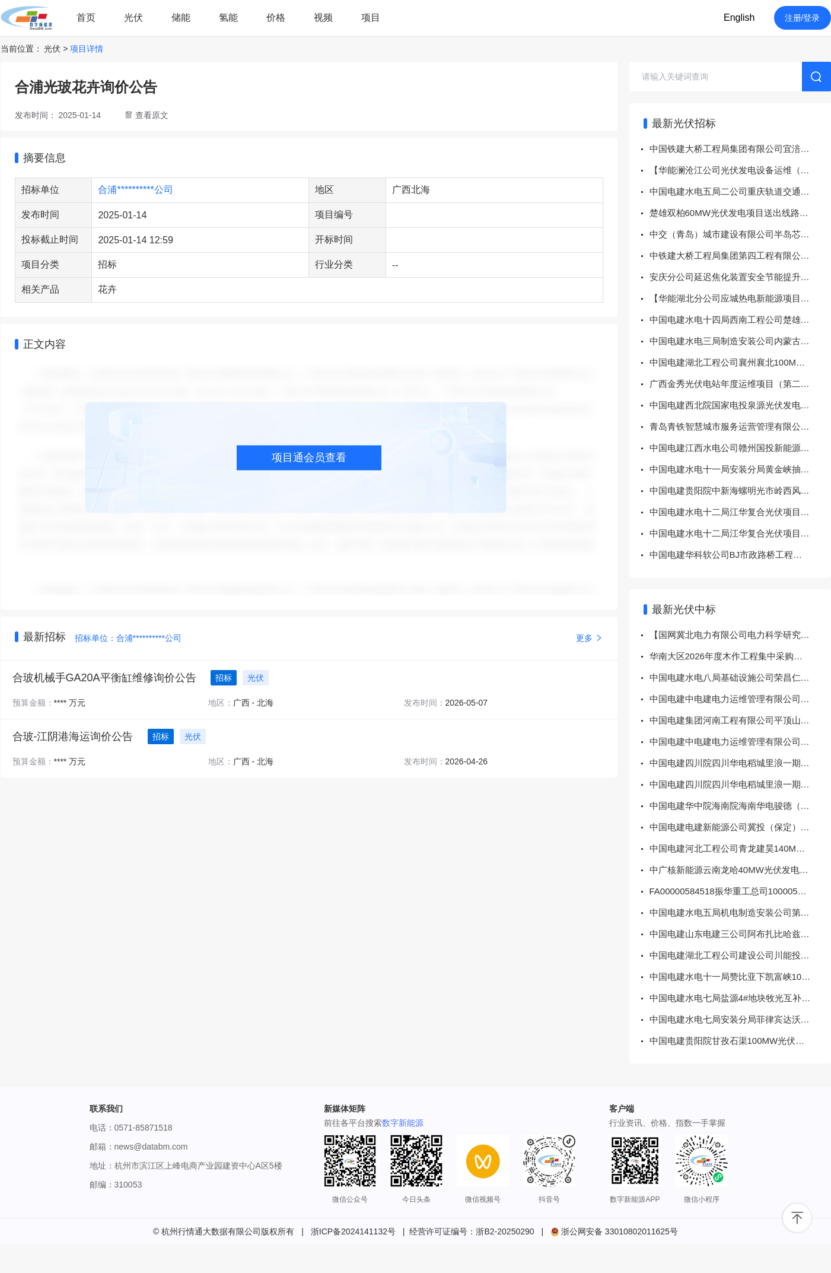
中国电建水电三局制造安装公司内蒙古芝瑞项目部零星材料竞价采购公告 (740, 341)
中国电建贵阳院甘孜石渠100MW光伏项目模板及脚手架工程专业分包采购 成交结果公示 (740, 1041)
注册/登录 (802, 18)
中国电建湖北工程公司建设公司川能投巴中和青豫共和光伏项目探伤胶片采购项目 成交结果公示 (740, 955)
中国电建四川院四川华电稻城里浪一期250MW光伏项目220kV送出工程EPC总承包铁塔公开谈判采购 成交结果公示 (740, 763)
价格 (275, 17)
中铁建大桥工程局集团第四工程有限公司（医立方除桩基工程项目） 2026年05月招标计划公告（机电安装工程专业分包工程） (740, 255)
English (739, 17)
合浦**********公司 (135, 190)
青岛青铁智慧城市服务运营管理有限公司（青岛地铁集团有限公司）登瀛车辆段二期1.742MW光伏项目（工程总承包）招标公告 (740, 426)
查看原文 (151, 115)
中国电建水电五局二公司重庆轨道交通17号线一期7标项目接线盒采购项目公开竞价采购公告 (740, 191)
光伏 (133, 17)
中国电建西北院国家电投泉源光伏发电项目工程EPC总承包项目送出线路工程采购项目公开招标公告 (740, 405)
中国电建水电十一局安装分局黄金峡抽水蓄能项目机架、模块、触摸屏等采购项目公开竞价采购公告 (740, 469)
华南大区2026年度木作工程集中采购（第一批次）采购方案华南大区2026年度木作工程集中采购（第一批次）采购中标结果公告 (740, 656)
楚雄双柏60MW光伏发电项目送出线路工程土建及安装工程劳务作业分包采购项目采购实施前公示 (740, 213)
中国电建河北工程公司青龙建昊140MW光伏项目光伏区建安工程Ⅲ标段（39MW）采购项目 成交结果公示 (740, 848)
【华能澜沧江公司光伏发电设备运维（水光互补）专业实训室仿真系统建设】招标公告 (740, 170)
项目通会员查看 (309, 458)
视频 (323, 17)
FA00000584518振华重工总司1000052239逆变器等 (740, 891)
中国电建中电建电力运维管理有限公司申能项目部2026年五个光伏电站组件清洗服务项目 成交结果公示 (740, 742)
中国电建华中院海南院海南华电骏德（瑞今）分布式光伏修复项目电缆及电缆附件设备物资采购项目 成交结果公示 (740, 806)
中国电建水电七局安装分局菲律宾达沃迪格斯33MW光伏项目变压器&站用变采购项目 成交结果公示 (740, 1019)
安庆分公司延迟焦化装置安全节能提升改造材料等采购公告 (740, 277)
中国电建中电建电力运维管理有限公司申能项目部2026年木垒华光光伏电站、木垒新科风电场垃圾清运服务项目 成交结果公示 (740, 699)
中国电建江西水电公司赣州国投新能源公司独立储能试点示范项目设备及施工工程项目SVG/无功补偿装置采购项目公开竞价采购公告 (740, 448)
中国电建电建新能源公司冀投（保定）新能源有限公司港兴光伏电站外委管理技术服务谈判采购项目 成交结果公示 (740, 827)
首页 (86, 17)
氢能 (228, 17)
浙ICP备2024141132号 (353, 1231)
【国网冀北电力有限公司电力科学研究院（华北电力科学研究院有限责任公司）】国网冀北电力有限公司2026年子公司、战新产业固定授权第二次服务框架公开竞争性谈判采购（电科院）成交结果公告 (740, 635)
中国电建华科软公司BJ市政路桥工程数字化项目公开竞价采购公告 (740, 555)
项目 (370, 17)
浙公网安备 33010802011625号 (614, 1231)
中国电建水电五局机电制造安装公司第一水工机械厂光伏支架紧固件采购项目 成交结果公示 (740, 912)
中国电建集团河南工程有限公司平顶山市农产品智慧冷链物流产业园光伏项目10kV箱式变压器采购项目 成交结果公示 (740, 720)
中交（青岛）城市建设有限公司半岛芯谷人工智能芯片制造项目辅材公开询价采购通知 (740, 234)
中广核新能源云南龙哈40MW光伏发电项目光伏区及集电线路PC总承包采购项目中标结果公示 (740, 870)
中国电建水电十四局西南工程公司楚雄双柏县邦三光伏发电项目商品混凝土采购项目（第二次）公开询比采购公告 (740, 320)
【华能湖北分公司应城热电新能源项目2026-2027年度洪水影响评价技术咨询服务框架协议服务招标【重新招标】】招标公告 (740, 298)
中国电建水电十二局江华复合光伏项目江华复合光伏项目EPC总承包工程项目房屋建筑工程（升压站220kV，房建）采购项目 (740, 533)
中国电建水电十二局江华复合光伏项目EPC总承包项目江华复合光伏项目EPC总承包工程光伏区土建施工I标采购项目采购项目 (740, 512)
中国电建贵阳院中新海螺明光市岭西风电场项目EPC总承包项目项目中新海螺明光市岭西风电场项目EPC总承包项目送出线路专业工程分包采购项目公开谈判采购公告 (740, 490)
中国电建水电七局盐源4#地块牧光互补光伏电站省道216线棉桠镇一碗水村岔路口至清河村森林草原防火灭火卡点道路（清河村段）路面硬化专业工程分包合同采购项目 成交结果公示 (740, 998)
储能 (180, 17)
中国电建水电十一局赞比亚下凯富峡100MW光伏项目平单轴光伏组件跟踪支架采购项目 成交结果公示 (740, 977)
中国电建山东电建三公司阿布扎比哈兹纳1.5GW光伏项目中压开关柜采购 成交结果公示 (740, 934)
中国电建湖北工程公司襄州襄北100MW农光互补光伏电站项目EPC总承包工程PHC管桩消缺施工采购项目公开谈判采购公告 (740, 362)
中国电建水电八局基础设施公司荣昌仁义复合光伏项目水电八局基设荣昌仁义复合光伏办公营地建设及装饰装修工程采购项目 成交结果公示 (740, 677)
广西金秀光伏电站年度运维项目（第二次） (734, 384)
